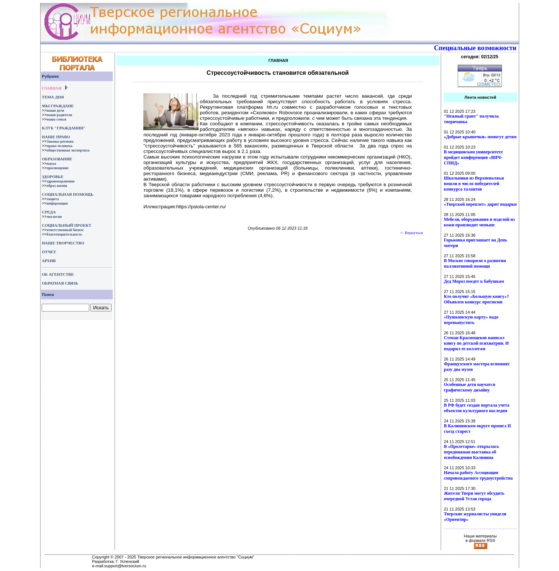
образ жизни (56, 186)
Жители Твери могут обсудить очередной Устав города (474, 496)
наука (51, 163)
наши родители (59, 115)
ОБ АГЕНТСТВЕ (58, 274)
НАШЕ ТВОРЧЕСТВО (63, 243)
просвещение (57, 168)
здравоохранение (60, 181)
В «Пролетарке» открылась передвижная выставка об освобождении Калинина (471, 452)
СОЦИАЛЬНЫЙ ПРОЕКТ (66, 225)
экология (54, 217)
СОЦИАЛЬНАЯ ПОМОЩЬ (68, 194)
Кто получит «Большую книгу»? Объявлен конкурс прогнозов (476, 299)
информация (57, 203)
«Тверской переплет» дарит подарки (480, 204)
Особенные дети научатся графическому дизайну (469, 387)
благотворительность (64, 234)
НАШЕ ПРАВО (56, 137)
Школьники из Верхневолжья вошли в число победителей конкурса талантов (474, 183)
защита (52, 199)
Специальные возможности (475, 48)
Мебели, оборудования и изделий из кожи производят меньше (479, 222)
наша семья (56, 119)
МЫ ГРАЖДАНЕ (58, 106)
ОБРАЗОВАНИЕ (57, 159)
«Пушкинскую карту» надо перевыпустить (471, 319)
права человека (59, 146)
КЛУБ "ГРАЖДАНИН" (64, 128)
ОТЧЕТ (49, 252)
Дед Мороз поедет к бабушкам (474, 281)
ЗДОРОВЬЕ (52, 176)
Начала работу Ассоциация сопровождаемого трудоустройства (478, 475)
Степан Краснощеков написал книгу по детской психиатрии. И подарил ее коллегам (476, 343)
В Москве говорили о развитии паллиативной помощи (475, 263)
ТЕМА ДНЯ (53, 97)
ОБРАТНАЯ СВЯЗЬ (60, 283)
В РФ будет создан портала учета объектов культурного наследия (477, 408)
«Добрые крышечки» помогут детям (480, 136)
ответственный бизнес (65, 230)
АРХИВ (48, 260)
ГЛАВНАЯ (52, 88)
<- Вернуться (411, 232)
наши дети (55, 110)
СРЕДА (49, 212)
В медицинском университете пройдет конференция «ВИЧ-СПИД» (473, 157)
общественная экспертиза (67, 150)
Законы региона (59, 141)
